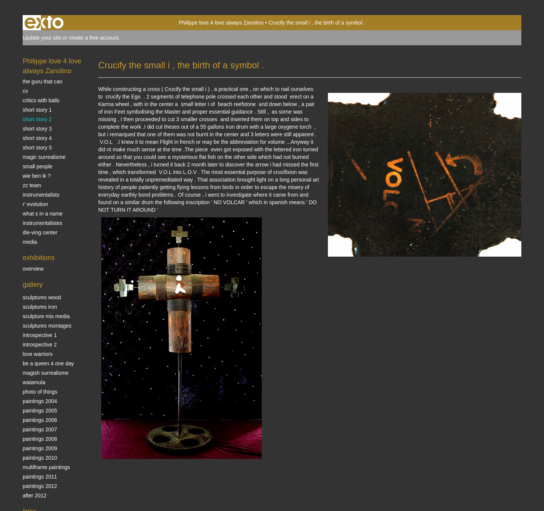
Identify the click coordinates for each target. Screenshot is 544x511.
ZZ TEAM (32, 185)
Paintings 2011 (40, 477)
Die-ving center (40, 232)
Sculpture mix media (46, 316)
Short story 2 (37, 119)
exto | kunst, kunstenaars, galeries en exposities (44, 22)
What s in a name (43, 214)
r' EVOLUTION (35, 204)
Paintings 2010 (40, 458)
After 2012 (34, 496)
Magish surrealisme (45, 373)
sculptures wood (42, 297)
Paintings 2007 (40, 429)
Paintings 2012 (40, 486)
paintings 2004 (40, 401)
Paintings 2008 (40, 439)
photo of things (40, 392)
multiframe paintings (46, 467)
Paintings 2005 (40, 411)
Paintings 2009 (40, 448)
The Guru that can (42, 81)
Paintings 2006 (40, 420)
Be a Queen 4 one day (48, 363)
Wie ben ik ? (37, 176)
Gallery (33, 284)
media (30, 242)
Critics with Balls (41, 100)
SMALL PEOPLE (38, 166)
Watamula (34, 382)
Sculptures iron (40, 307)
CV (25, 91)
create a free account (94, 38)
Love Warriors (38, 354)
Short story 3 (37, 129)
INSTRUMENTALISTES (42, 223)
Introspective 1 (40, 335)
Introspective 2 (40, 345)
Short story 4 (37, 138)
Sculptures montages (47, 326)
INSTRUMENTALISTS (41, 195)
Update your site (42, 38)
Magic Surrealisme (44, 157)
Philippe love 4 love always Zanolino (221, 23)
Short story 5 (37, 148)
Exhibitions (39, 258)
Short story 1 (37, 110)
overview (33, 269)
